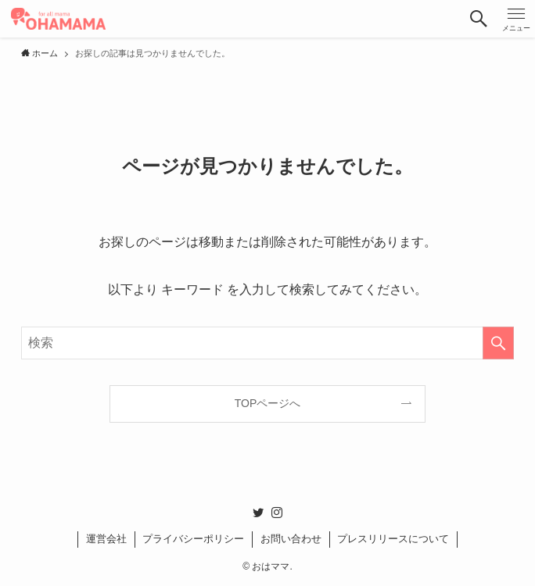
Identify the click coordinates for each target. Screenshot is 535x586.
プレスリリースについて (393, 539)
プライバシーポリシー (193, 539)
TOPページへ (268, 403)
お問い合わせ (290, 539)
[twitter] (258, 513)
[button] (478, 19)
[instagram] (277, 513)
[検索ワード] (267, 343)
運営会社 (106, 539)
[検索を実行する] (498, 343)
